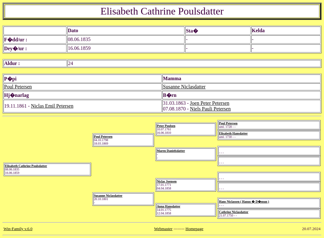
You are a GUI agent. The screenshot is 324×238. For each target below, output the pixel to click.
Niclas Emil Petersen (52, 106)
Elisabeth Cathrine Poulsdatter (26, 166)
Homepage (194, 228)
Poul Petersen (18, 86)
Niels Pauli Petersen (210, 108)
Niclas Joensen (167, 181)
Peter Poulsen (166, 126)
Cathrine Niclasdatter (233, 212)
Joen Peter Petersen (209, 103)
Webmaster (163, 228)
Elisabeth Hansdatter (233, 133)
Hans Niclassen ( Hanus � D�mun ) (244, 201)
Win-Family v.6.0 (17, 228)
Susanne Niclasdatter (184, 86)
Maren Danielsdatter (171, 150)
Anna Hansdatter (168, 206)
